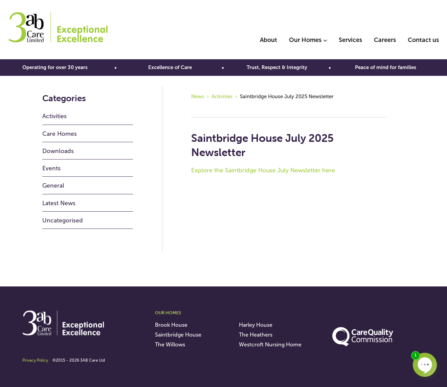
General (53, 185)
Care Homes (59, 133)
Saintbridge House (178, 335)
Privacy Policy (35, 360)
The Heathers (255, 335)
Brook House (171, 325)
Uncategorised (62, 220)
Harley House (255, 325)
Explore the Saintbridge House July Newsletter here (263, 170)
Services (350, 40)
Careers (385, 40)
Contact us (423, 40)
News (197, 96)
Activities (54, 116)
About (268, 40)
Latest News (58, 203)
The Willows (170, 344)
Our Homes (305, 40)
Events (51, 168)
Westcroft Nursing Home (270, 344)
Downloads (58, 151)
